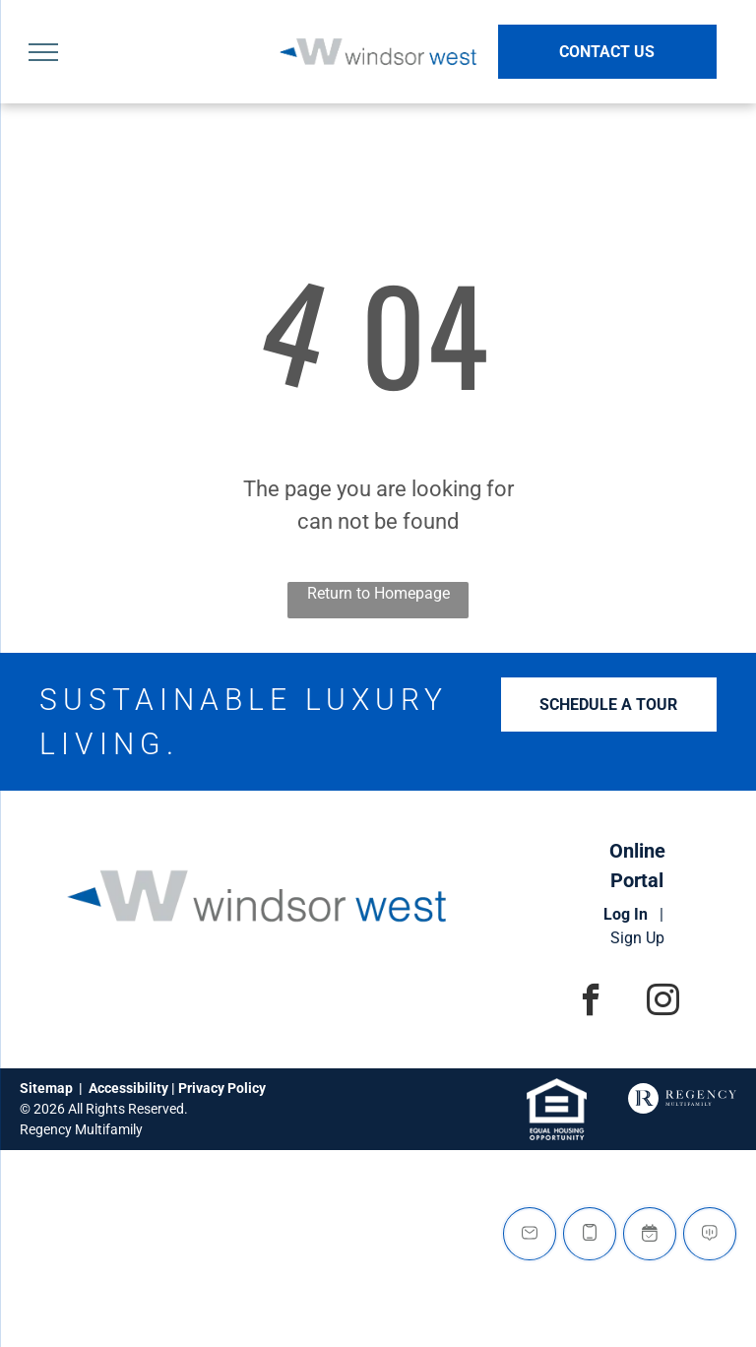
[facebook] (591, 1002)
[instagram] (663, 1002)
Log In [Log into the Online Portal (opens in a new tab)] (625, 914)
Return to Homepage (378, 593)
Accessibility (128, 1088)
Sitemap (46, 1088)
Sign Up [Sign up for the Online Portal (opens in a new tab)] (637, 938)
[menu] (43, 52)
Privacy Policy (222, 1088)
